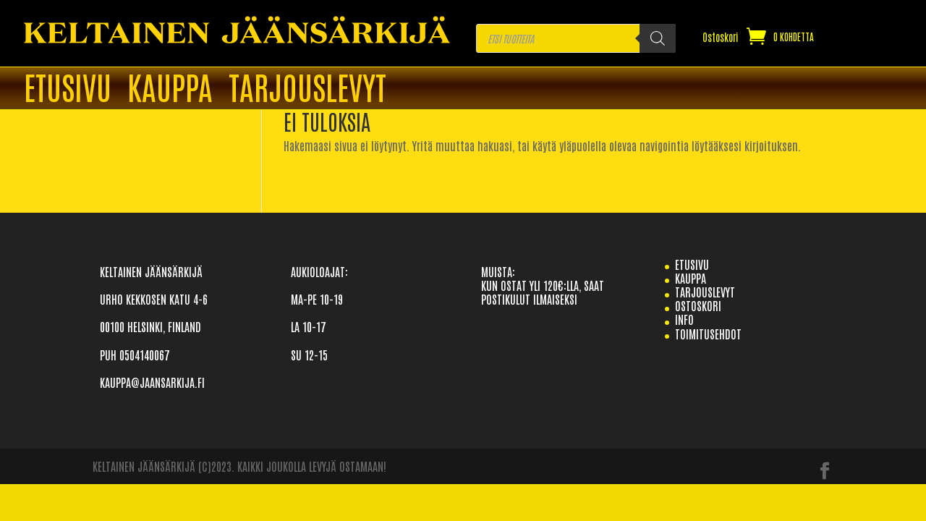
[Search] (658, 38)
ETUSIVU (67, 89)
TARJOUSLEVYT (307, 89)
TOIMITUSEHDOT (708, 333)
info (684, 319)
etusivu (692, 264)
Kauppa (170, 89)
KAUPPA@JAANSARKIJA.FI (152, 382)
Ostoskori (720, 37)
